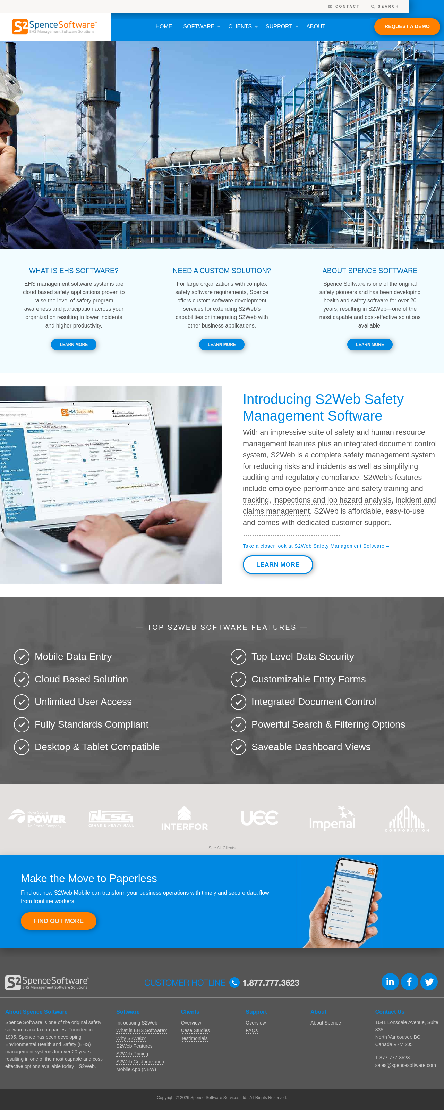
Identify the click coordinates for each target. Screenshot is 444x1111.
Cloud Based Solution (81, 679)
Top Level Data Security (302, 656)
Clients (240, 27)
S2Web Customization (140, 1061)
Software (198, 27)
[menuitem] (164, 27)
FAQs (252, 1030)
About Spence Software (369, 270)
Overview (191, 1023)
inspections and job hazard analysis (332, 500)
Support (279, 27)
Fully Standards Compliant (91, 724)
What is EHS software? (73, 270)
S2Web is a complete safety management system (353, 454)
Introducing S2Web (136, 1023)
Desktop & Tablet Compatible (97, 746)
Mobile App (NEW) (136, 1069)
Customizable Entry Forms (308, 679)
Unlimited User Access (83, 701)
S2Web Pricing (132, 1053)
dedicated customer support (343, 522)
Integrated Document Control (313, 701)
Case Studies (195, 1030)
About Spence (325, 1023)
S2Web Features (134, 1046)
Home (163, 27)
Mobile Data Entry (73, 656)
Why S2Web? (131, 1038)
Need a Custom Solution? (222, 270)
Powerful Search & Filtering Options (328, 724)
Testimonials (194, 1038)
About (315, 27)
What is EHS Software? (141, 1030)
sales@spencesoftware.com (405, 1065)
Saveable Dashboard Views (310, 746)
